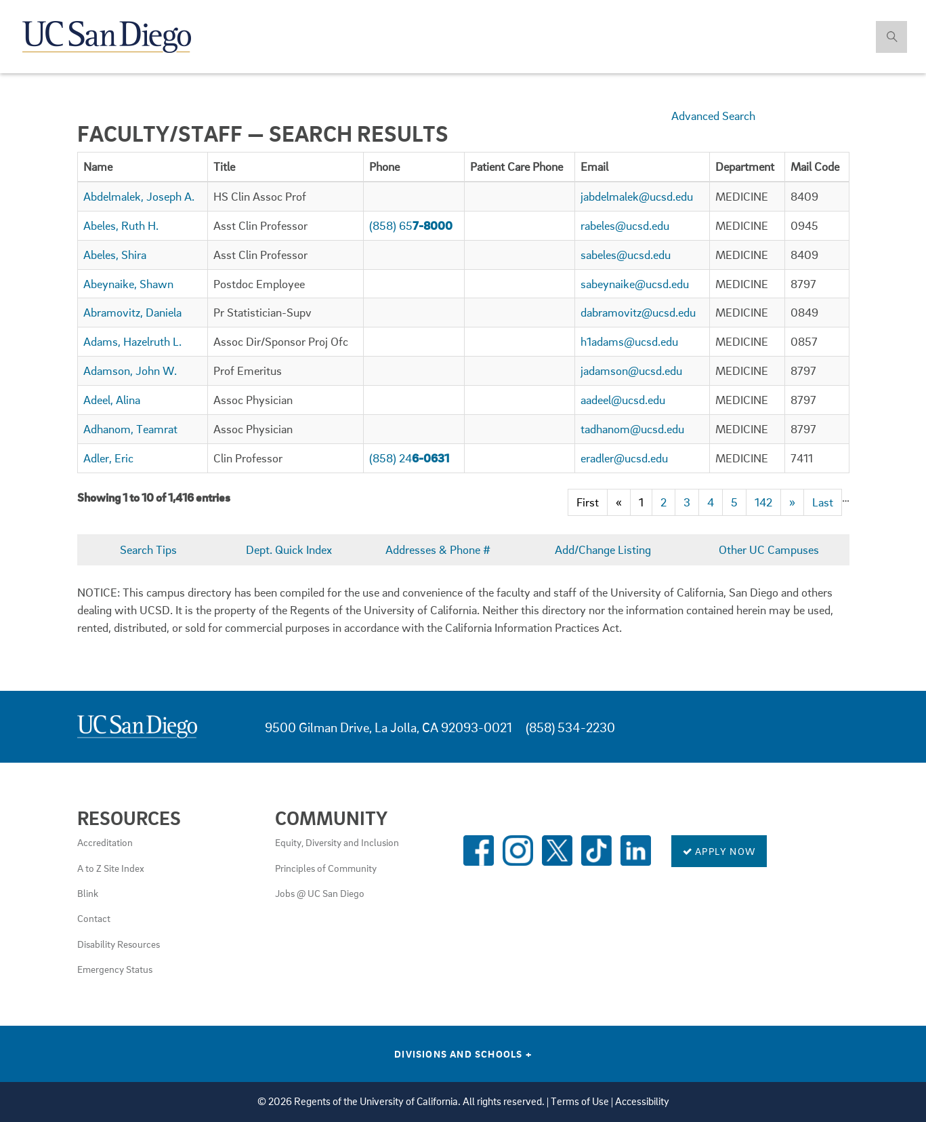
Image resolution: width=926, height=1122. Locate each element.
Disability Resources (118, 944)
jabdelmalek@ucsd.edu (637, 196)
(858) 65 (411, 225)
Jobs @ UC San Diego (319, 893)
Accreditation (105, 842)
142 (763, 502)
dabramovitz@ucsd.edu (638, 312)
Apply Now (719, 851)
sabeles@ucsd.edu (626, 254)
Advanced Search (713, 115)
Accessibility (642, 1101)
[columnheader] (142, 166)
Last (822, 502)
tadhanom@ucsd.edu (632, 429)
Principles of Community (326, 868)
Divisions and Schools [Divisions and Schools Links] (463, 1053)
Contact (93, 918)
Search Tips (148, 549)
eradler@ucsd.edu (624, 458)
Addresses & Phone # (437, 549)
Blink (87, 893)
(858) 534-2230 (570, 727)
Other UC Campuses (769, 549)
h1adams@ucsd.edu (629, 341)
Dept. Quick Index (289, 549)
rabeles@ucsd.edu (625, 225)
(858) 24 (409, 458)
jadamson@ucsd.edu (631, 370)
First (587, 502)
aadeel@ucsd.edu (623, 400)
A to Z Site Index (110, 868)
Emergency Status (114, 969)
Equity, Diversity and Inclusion (337, 842)
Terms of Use (580, 1101)
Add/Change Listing (603, 549)
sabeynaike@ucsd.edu (635, 284)
